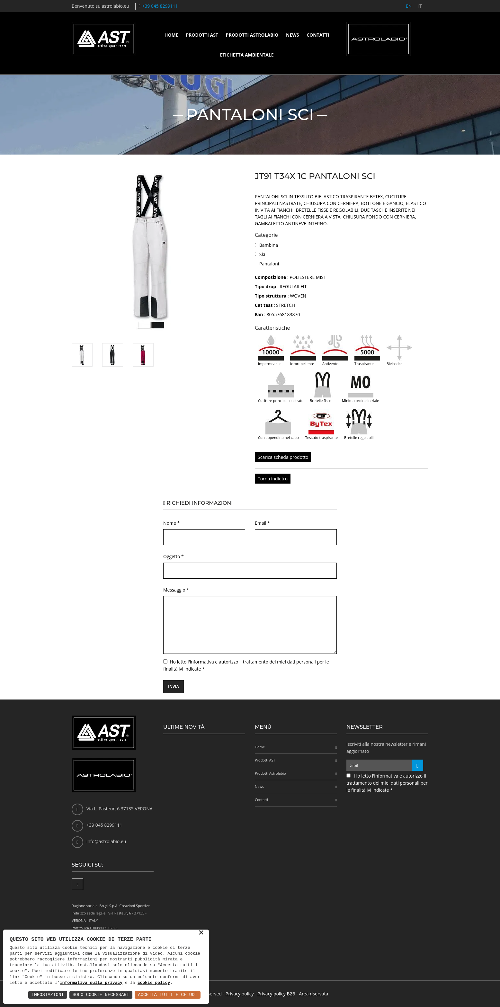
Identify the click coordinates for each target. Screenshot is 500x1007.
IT (420, 6)
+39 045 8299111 (160, 6)
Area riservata (313, 994)
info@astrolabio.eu (106, 841)
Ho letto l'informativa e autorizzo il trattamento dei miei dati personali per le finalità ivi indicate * (387, 783)
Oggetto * (173, 556)
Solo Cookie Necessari (101, 995)
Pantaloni (269, 264)
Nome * (171, 523)
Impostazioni (47, 995)
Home (171, 35)
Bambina (268, 245)
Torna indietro (273, 479)
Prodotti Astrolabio (252, 35)
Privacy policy (240, 994)
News (292, 35)
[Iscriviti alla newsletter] (417, 765)
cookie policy (154, 983)
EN (409, 6)
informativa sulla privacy (91, 983)
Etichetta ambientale (246, 55)
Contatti (318, 35)
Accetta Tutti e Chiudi (167, 995)
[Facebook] (77, 884)
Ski (262, 254)
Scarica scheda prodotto (283, 457)
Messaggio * (176, 590)
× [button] (201, 933)
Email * (262, 523)
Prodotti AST (202, 35)
